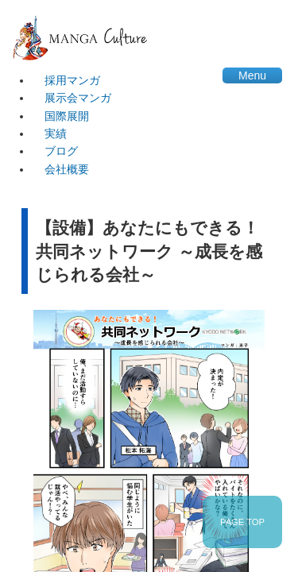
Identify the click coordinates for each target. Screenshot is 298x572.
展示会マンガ (78, 97)
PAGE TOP (242, 522)
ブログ (61, 151)
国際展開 (67, 116)
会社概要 (67, 169)
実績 (56, 133)
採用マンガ (72, 80)
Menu (252, 75)
